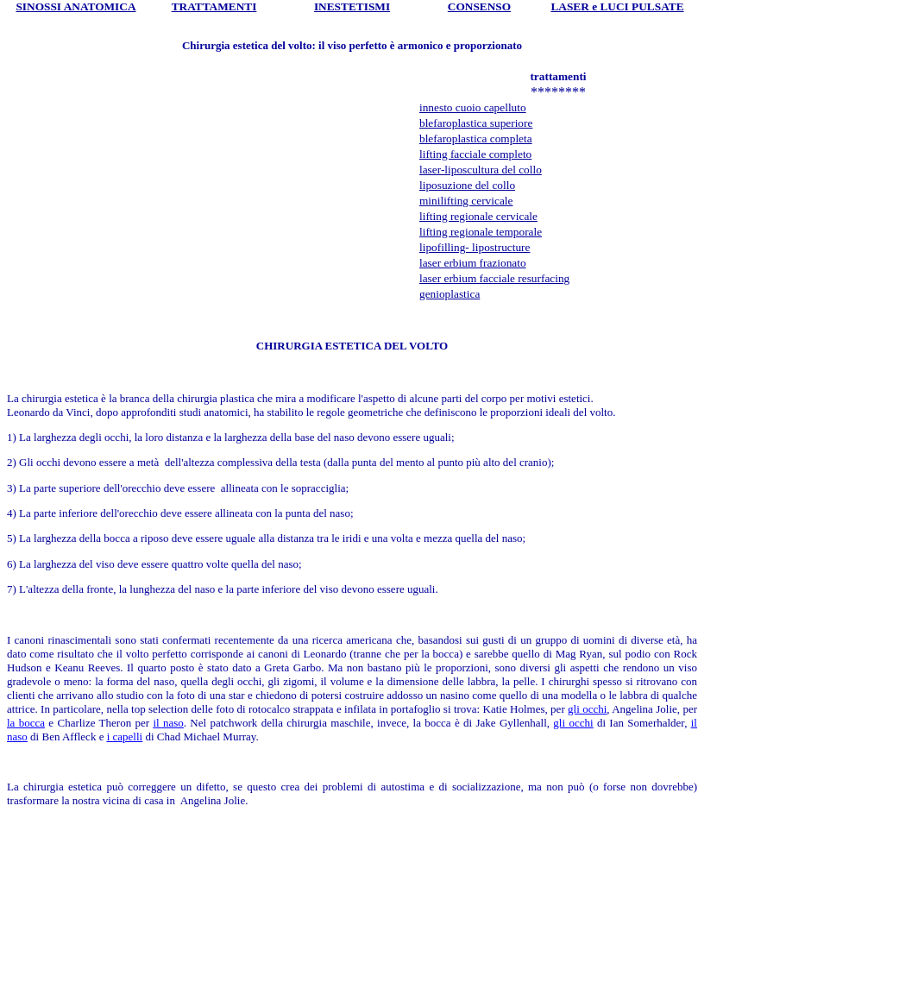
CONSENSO (479, 6)
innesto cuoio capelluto (472, 107)
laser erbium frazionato (472, 262)
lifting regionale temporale (480, 231)
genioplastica (449, 293)
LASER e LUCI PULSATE (616, 6)
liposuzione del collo (467, 185)
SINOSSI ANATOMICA (75, 6)
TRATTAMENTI (214, 6)
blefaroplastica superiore (475, 122)
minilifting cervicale (465, 200)
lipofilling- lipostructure (474, 247)
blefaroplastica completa (475, 138)
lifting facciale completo (475, 154)
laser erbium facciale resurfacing (494, 278)
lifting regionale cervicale (478, 216)
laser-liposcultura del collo (480, 169)
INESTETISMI (352, 6)
